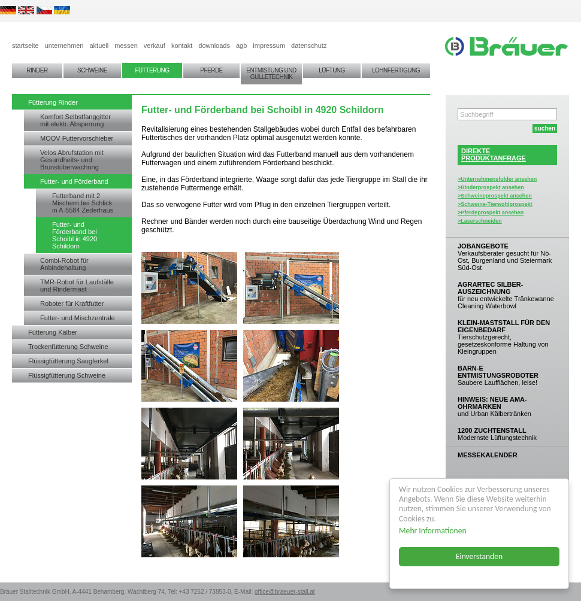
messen (126, 45)
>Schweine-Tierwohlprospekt (495, 204)
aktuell (98, 45)
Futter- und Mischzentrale (77, 317)
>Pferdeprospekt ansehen (490, 212)
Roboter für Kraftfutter (72, 303)
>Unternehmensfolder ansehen (497, 179)
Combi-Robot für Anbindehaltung (64, 264)
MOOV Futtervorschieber (76, 138)
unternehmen (64, 45)
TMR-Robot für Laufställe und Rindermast (77, 285)
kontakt (181, 45)
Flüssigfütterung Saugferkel (68, 361)
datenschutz (308, 45)
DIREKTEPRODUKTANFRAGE (493, 154)
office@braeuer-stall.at (285, 591)
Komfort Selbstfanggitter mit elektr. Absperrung (75, 120)
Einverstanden (479, 556)
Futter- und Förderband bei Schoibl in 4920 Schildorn (74, 235)
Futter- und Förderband (74, 181)
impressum (269, 45)
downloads (214, 45)
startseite (25, 45)
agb (241, 45)
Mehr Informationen (433, 531)
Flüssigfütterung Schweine (66, 375)
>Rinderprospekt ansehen (491, 187)
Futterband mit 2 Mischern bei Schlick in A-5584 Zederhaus (82, 203)
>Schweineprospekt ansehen (495, 196)
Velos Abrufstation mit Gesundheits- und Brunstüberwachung (72, 160)
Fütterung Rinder (53, 102)
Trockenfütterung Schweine (68, 346)
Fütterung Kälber (52, 332)
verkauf (154, 45)
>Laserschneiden (480, 221)
